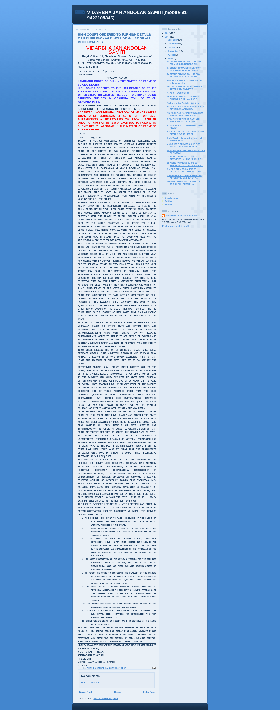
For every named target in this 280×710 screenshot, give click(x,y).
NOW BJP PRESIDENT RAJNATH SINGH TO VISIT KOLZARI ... (183, 120)
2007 (167, 33)
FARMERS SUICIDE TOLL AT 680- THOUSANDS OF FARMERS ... (183, 75)
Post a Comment (90, 682)
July (170, 58)
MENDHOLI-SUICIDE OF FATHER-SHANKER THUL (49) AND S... (183, 97)
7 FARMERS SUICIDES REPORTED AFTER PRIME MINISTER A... (184, 176)
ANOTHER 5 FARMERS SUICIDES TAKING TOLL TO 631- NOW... (183, 145)
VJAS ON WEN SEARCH (179, 93)
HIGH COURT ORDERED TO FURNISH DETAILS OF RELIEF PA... (185, 132)
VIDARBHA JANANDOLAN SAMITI (182, 215)
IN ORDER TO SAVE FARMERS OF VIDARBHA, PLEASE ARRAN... (184, 69)
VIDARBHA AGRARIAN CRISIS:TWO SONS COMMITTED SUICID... (185, 114)
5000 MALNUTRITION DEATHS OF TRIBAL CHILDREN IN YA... (184, 182)
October (172, 47)
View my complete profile (177, 226)
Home (117, 692)
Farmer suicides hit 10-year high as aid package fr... (184, 81)
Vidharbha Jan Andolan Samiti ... (183, 103)
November (173, 43)
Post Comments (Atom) (106, 698)
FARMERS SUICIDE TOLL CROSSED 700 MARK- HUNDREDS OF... (185, 62)
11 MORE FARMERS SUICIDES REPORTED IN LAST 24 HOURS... (185, 157)
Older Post (149, 692)
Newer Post (85, 692)
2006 (167, 37)
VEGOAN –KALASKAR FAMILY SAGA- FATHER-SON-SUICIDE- (186, 107)
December (173, 40)
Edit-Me (168, 201)
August (171, 55)
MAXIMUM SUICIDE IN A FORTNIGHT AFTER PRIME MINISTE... (185, 87)
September (173, 51)
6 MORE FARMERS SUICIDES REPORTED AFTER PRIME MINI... (185, 170)
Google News (171, 198)
